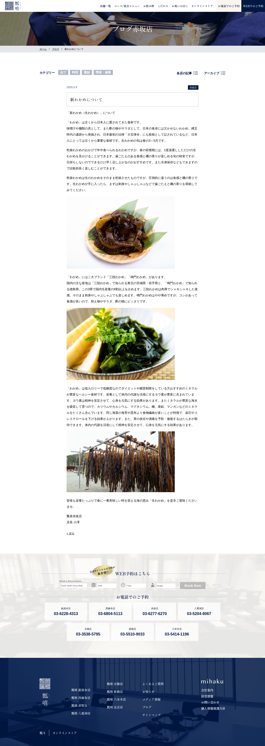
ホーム (43, 49)
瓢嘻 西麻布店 (80, 697)
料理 (75, 72)
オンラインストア (202, 6)
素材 (87, 72)
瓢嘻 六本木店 (116, 699)
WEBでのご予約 (253, 6)
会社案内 (207, 690)
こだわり (163, 6)
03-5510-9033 (132, 634)
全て (63, 72)
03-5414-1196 (177, 634)
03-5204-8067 (199, 613)
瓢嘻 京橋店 (115, 684)
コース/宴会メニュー (127, 6)
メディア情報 (151, 699)
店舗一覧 (105, 6)
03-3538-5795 (88, 634)
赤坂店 (193, 87)
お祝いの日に (180, 6)
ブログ (55, 49)
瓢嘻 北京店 (115, 707)
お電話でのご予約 (229, 6)
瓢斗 (43, 733)
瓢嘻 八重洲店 (80, 713)
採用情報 (207, 696)
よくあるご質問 (153, 684)
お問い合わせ (210, 702)
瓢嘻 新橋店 (115, 691)
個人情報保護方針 (213, 708)
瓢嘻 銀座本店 (80, 690)
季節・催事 (103, 72)
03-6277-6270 (155, 613)
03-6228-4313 (66, 613)
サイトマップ (151, 715)
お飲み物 (148, 6)
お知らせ (148, 691)
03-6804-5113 (110, 613)
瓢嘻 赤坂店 (79, 705)
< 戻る (70, 533)
